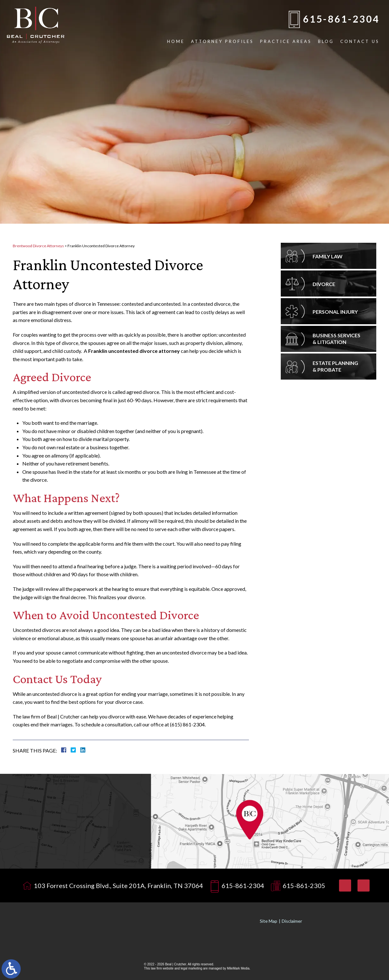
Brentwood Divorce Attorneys (38, 245)
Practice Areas (286, 41)
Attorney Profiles (222, 41)
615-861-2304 (341, 18)
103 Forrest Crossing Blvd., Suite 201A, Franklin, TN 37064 (118, 885)
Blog (326, 41)
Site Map (268, 921)
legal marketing (191, 968)
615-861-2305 (304, 885)
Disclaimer (292, 921)
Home (176, 41)
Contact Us (359, 41)
